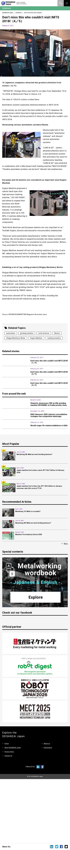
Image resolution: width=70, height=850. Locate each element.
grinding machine (26, 333)
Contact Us (8, 819)
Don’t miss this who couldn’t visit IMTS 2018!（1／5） (49, 362)
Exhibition (19, 12)
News (5, 430)
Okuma (57, 333)
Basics (5, 516)
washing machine (54, 338)
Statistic (6, 532)
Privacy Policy (9, 815)
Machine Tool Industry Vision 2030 (28, 598)
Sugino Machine (36, 338)
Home (6, 807)
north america (43, 333)
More (66, 607)
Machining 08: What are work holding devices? (34, 518)
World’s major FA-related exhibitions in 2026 (48, 477)
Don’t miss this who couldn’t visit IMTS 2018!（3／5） (49, 405)
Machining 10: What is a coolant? (27, 575)
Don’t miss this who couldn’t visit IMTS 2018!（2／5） (49, 383)
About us (47, 807)
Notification (48, 811)
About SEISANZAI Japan (13, 811)
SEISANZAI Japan (7, 12)
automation (10, 333)
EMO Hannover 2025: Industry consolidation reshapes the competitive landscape (48, 456)
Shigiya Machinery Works (15, 338)
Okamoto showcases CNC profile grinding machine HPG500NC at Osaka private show (48, 435)
